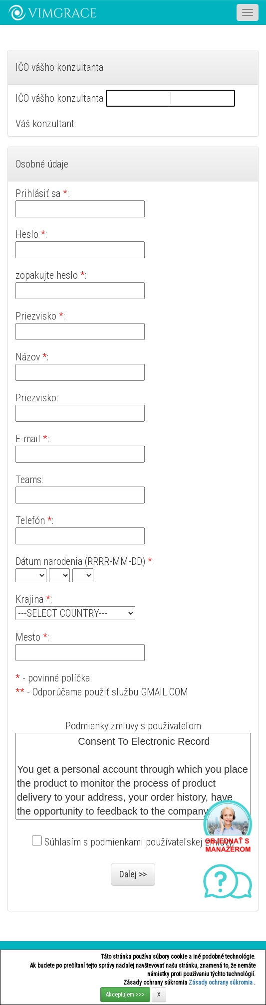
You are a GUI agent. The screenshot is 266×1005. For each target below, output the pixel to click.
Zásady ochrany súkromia (221, 982)
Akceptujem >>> (125, 994)
